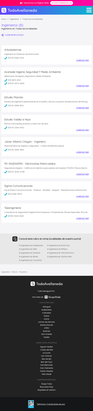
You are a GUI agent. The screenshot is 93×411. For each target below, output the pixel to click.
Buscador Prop (46, 387)
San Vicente (46, 334)
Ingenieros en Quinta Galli (59, 256)
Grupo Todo (46, 384)
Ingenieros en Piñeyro (57, 249)
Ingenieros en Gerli (28, 249)
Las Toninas (46, 356)
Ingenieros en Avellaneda (31, 245)
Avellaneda (46, 310)
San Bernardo (46, 365)
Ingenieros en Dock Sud (58, 245)
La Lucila (46, 353)
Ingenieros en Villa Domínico (60, 253)
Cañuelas (46, 313)
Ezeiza (46, 316)
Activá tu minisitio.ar (62, 3)
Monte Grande (46, 325)
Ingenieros (14, 19)
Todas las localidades (32, 19)
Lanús (46, 319)
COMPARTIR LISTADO (12, 35)
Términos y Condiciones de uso (51, 404)
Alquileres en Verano (46, 390)
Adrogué (46, 306)
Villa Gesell (46, 374)
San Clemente (46, 368)
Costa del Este (46, 350)
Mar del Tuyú (46, 362)
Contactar (82, 60)
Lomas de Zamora (46, 322)
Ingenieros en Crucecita (30, 260)
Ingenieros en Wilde (28, 256)
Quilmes (46, 331)
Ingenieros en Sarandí (29, 253)
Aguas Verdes (46, 346)
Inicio (3, 19)
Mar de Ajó (46, 359)
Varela (46, 337)
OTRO (46, 328)
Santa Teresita (46, 371)
